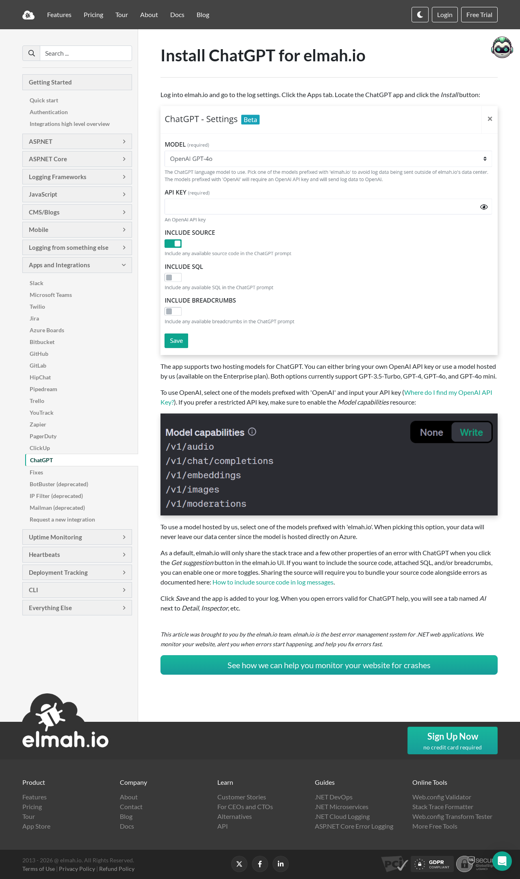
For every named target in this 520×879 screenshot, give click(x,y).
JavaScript (43, 194)
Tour (121, 14)
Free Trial (479, 14)
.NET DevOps (334, 797)
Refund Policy (116, 868)
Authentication (49, 111)
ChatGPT (41, 460)
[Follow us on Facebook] (260, 864)
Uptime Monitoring (55, 537)
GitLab (38, 365)
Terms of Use (38, 868)
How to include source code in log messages (273, 582)
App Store (36, 826)
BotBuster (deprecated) (59, 484)
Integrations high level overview (70, 123)
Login (445, 14)
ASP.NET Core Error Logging (354, 826)
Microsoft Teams (51, 294)
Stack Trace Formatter (442, 806)
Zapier (38, 424)
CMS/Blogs (44, 212)
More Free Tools (434, 826)
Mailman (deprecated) (57, 507)
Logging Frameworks (58, 176)
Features (59, 14)
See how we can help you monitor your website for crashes (329, 665)
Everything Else (50, 607)
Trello (37, 400)
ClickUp (40, 447)
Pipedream (43, 388)
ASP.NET (40, 141)
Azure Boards (47, 330)
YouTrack (42, 412)
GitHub (39, 353)
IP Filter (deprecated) (56, 495)
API (222, 826)
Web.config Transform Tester (452, 816)
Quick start (44, 100)
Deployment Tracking (58, 572)
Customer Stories (241, 797)
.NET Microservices (341, 806)
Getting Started (50, 82)
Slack (36, 282)
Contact (131, 806)
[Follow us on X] (239, 864)
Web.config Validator (441, 797)
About (149, 14)
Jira (34, 318)
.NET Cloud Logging (342, 816)
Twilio (37, 306)
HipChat (40, 377)
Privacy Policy (77, 868)
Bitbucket (42, 341)
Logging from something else (68, 247)
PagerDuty (43, 436)
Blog (203, 14)
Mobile (38, 229)
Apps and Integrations (59, 264)
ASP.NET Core (48, 158)
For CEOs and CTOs (245, 806)
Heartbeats (44, 554)
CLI (33, 589)
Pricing (93, 14)
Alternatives (234, 816)
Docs (177, 14)
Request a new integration (62, 519)
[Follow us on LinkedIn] (281, 864)
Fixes (36, 472)
